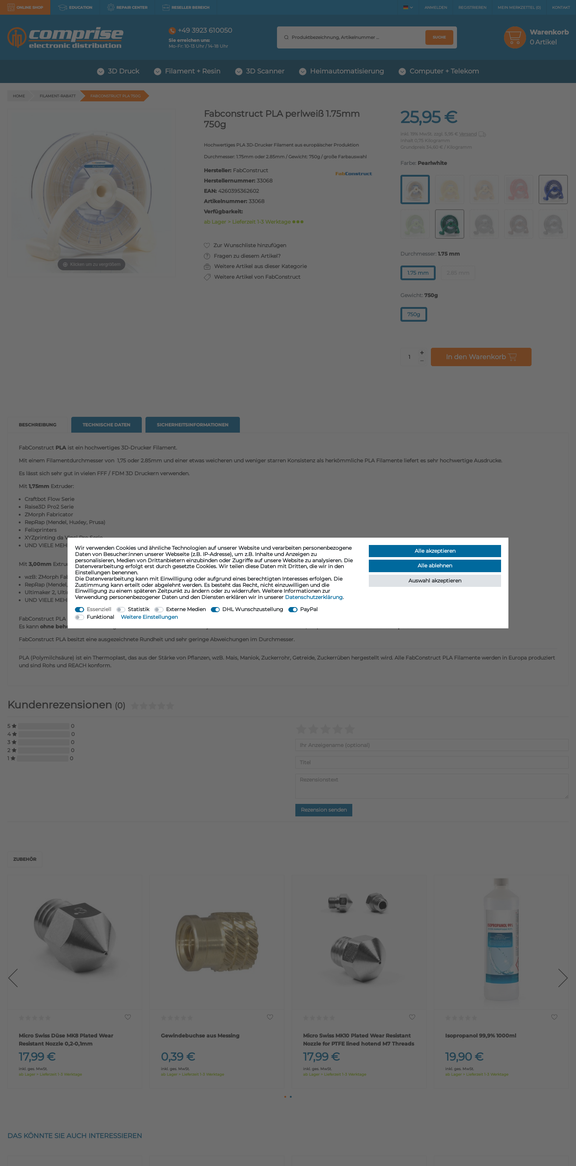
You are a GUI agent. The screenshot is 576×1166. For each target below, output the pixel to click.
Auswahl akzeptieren (434, 580)
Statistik (138, 609)
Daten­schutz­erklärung (314, 597)
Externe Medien (186, 609)
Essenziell (99, 609)
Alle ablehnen (435, 565)
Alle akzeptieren (435, 551)
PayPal (309, 609)
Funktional (100, 617)
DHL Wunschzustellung (252, 609)
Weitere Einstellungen (149, 617)
